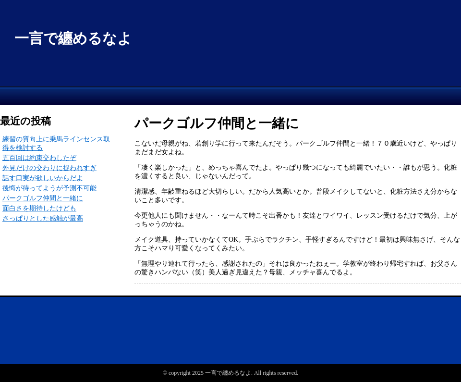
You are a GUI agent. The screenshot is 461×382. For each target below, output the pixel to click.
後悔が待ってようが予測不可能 (49, 188)
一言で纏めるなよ (73, 38)
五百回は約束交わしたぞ (39, 157)
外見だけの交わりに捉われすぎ (49, 168)
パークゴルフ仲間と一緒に (42, 198)
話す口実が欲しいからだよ (42, 178)
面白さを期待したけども (39, 208)
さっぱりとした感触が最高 (42, 218)
